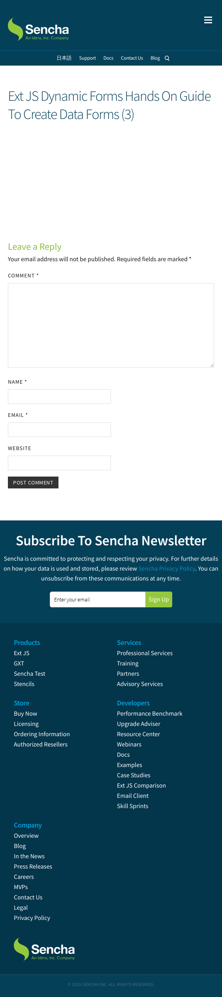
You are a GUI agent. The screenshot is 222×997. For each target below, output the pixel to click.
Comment (23, 275)
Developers (133, 702)
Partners (128, 674)
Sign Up (159, 599)
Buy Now (25, 714)
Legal (21, 908)
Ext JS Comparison (141, 786)
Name (17, 381)
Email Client (133, 796)
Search (167, 58)
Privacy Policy (32, 918)
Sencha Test (29, 674)
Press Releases (33, 867)
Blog (20, 846)
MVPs (21, 887)
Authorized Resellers (41, 744)
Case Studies (134, 775)
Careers (24, 877)
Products (27, 642)
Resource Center (138, 734)
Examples (129, 765)
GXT (19, 663)
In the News (29, 856)
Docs (123, 755)
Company (28, 824)
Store (21, 702)
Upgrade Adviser (138, 724)
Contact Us (28, 897)
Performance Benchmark (149, 714)
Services (129, 642)
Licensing (26, 724)
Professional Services (145, 653)
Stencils (24, 684)
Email (18, 414)
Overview (26, 836)
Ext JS (22, 653)
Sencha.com (48, 25)
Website (19, 448)
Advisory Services (140, 684)
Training (128, 663)
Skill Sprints (132, 806)
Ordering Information (42, 734)
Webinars (129, 744)
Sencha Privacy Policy (166, 569)
